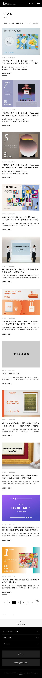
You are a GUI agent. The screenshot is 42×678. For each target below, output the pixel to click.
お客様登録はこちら (21, 663)
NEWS (11, 23)
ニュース (11, 615)
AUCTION (19, 23)
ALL (5, 23)
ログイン (21, 654)
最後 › (37, 602)
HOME (4, 615)
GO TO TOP (21, 623)
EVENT (28, 23)
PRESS (35, 23)
